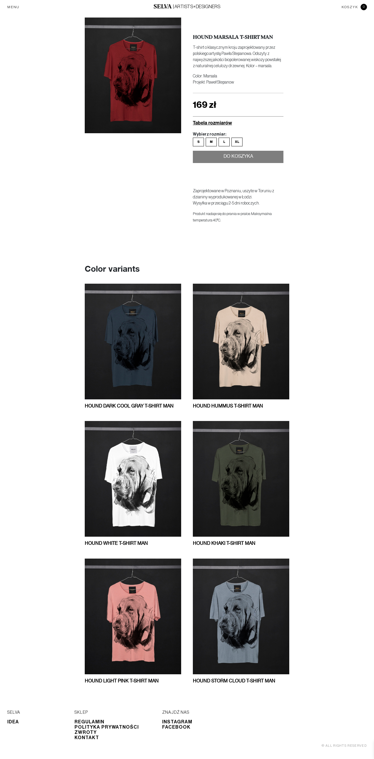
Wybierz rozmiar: (209, 134)
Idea (13, 722)
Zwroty (86, 732)
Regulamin (89, 722)
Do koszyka (238, 157)
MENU (13, 7)
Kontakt (87, 738)
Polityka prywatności (107, 727)
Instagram (177, 722)
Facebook (176, 727)
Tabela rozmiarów (212, 122)
